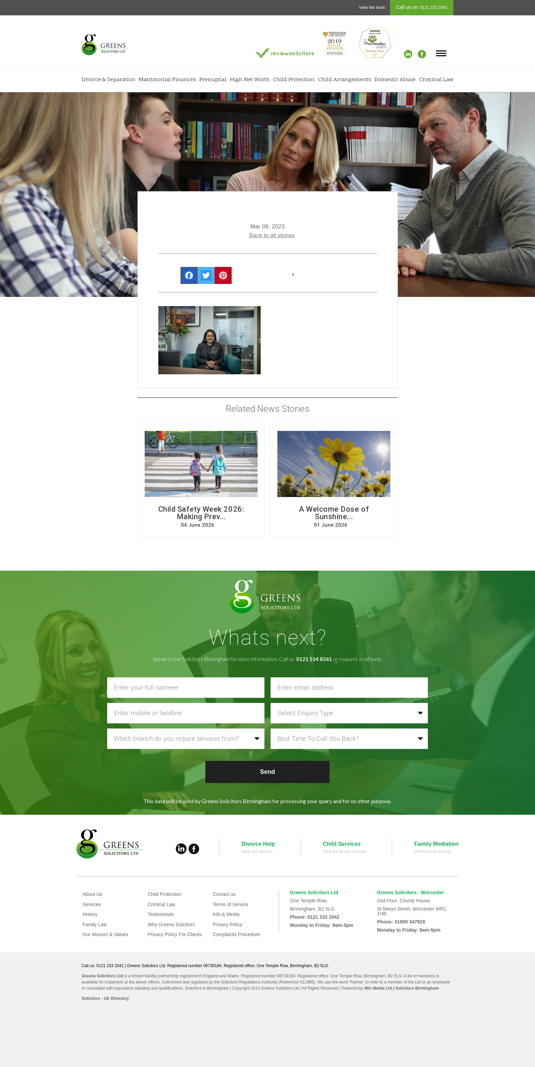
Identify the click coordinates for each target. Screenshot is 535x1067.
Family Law (95, 924)
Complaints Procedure (236, 934)
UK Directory (116, 998)
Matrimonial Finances (167, 80)
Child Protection (294, 80)
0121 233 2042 (433, 7)
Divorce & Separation (108, 80)
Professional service (432, 851)
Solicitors (91, 998)
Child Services (342, 844)
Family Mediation (436, 844)
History (90, 914)
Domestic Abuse (395, 80)
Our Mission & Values (105, 934)
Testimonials (161, 914)
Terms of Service (230, 904)
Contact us (224, 894)
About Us (92, 894)
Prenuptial (213, 80)
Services (92, 904)
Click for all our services (344, 851)
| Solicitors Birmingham (415, 988)
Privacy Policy (227, 924)
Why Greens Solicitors (171, 924)
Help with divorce (257, 851)
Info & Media (226, 914)
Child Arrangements (344, 80)
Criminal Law (436, 80)
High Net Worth (250, 80)
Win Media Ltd (378, 988)
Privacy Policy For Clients (175, 934)
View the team (372, 7)
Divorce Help (258, 844)
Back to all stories (271, 235)
